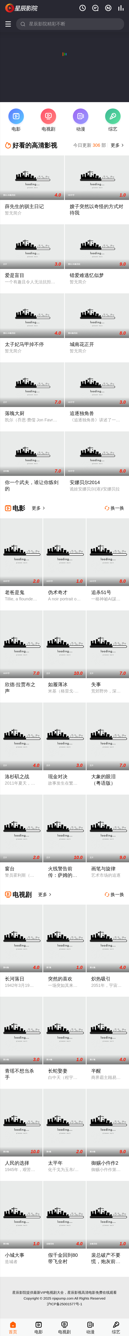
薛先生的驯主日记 (24, 206)
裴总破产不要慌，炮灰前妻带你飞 (105, 1261)
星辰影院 (19, 1292)
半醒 (96, 1071)
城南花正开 (82, 344)
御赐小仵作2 (104, 1163)
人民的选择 (17, 1163)
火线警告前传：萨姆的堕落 (62, 875)
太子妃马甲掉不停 (24, 344)
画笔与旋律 (103, 868)
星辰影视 (21, 8)
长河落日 (14, 978)
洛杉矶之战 (17, 776)
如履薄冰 (58, 684)
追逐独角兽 (82, 413)
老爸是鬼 (14, 592)
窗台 (10, 868)
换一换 (114, 508)
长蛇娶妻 (58, 1071)
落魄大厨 (14, 413)
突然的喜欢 (60, 978)
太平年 (55, 1163)
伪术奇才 (58, 592)
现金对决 (58, 776)
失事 (96, 684)
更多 (116, 145)
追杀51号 (101, 592)
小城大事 (14, 1255)
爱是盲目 (14, 275)
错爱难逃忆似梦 (87, 275)
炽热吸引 (101, 978)
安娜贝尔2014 (85, 482)
